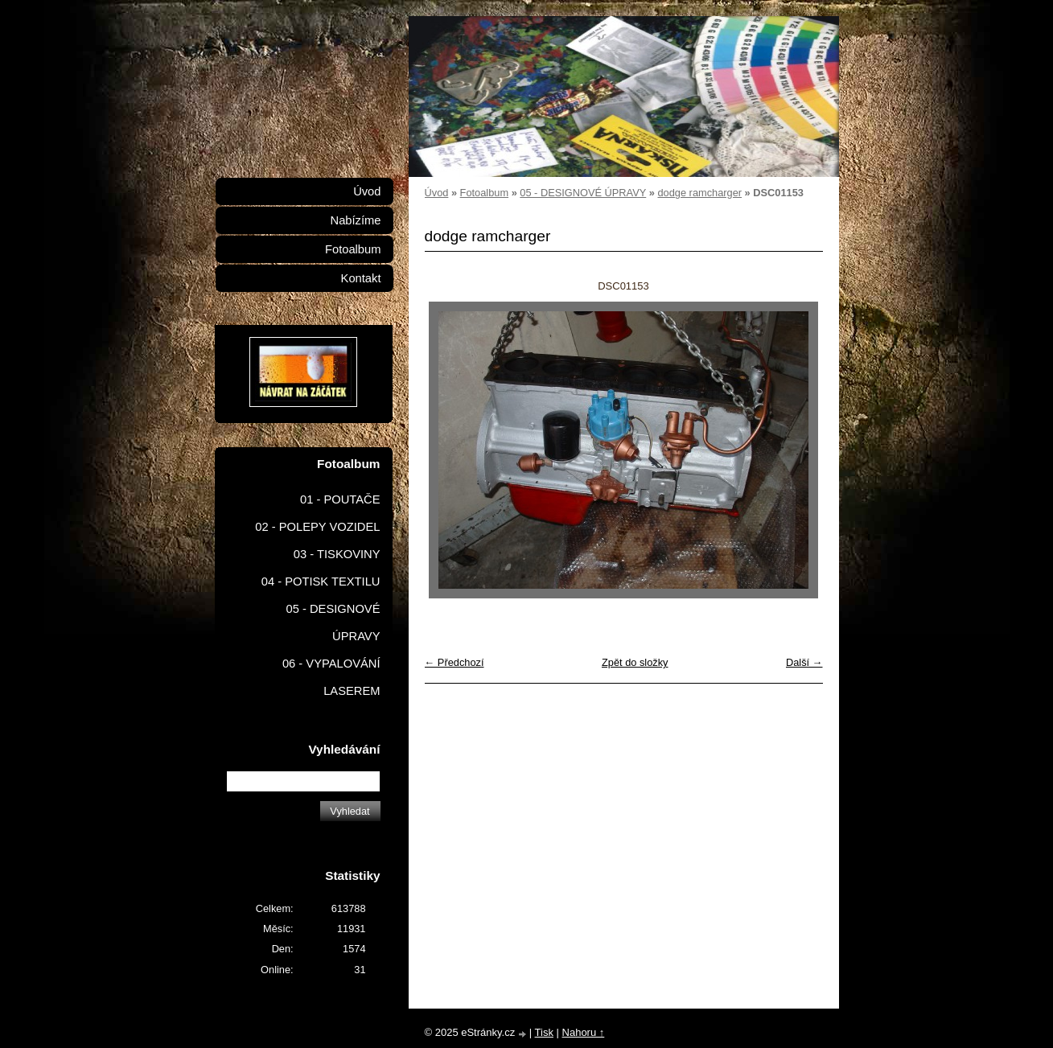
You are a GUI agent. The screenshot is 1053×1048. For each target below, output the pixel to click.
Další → (804, 662)
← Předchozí (454, 662)
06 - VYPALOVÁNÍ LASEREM (331, 677)
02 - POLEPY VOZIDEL (317, 526)
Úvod (437, 193)
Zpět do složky (635, 662)
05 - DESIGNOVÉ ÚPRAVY (583, 193)
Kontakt (361, 278)
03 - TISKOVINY (337, 554)
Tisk (544, 1032)
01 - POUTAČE (340, 499)
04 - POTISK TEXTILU (320, 581)
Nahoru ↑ (583, 1032)
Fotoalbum (484, 193)
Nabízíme (356, 220)
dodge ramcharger (699, 193)
